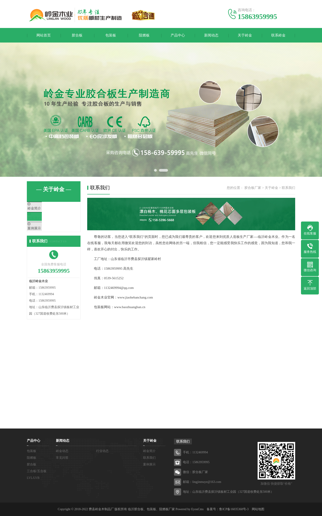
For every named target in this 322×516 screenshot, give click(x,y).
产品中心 (178, 35)
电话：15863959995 (196, 462)
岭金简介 (44, 208)
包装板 (110, 35)
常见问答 (62, 457)
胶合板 (77, 35)
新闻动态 (211, 35)
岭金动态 (62, 451)
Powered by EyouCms (189, 509)
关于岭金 (245, 35)
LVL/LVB (33, 478)
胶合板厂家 (252, 188)
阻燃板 (144, 35)
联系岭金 (278, 35)
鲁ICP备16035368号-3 (233, 509)
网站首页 (43, 35)
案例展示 (44, 235)
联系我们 (44, 222)
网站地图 (258, 509)
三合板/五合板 (37, 471)
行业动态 (102, 451)
